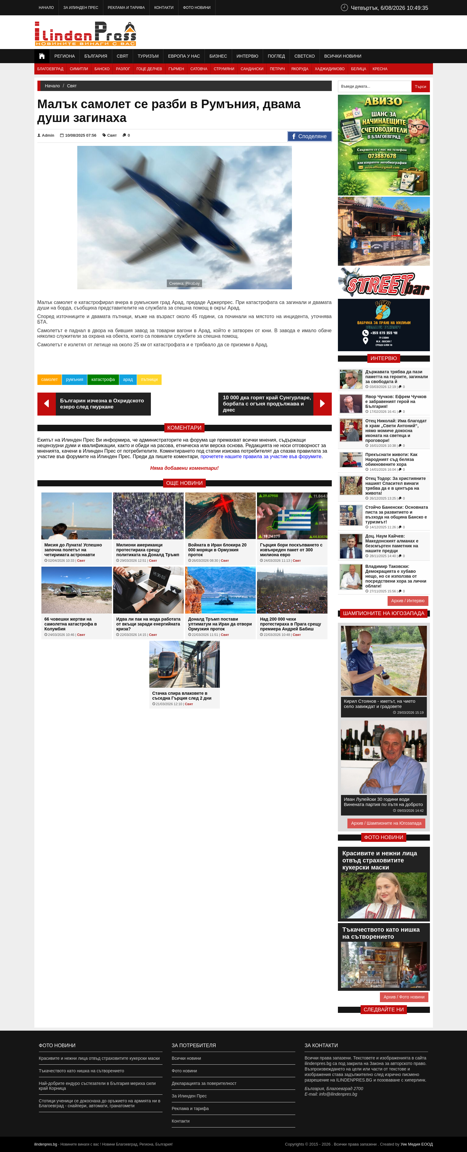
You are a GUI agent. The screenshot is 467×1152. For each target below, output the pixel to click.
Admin (45, 135)
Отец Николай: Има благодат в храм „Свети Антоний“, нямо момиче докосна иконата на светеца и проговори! (396, 430)
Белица (358, 69)
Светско (304, 56)
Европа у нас (184, 56)
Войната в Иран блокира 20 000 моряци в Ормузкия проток (217, 549)
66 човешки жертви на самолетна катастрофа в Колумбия (70, 624)
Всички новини (343, 56)
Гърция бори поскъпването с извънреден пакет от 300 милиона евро (291, 549)
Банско (101, 69)
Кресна (380, 69)
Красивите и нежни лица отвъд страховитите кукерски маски (99, 1058)
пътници (149, 379)
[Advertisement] (321, 32)
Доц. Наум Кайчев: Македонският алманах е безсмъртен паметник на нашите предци (392, 543)
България (95, 56)
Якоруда (299, 69)
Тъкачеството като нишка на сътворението (81, 1070)
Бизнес (218, 56)
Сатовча (198, 69)
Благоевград (50, 69)
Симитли (79, 69)
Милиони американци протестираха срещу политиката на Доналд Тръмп (147, 549)
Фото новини (197, 8)
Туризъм (148, 56)
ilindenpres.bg (45, 1144)
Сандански (252, 69)
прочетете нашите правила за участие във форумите (261, 456)
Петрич (277, 69)
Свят (122, 56)
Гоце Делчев (149, 69)
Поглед (276, 56)
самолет (49, 379)
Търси (420, 86)
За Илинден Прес (80, 8)
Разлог (123, 69)
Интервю (247, 56)
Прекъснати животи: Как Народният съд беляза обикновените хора (392, 459)
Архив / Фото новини (404, 996)
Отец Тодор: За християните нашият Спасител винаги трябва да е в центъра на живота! (396, 486)
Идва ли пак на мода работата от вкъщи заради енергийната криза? (148, 624)
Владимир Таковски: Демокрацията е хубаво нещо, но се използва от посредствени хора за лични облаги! (396, 576)
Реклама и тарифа (126, 8)
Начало (46, 8)
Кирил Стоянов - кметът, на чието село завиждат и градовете (379, 703)
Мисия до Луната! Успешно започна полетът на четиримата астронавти (73, 549)
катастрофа (103, 379)
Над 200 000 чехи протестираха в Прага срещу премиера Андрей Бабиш (290, 624)
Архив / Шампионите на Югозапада (386, 823)
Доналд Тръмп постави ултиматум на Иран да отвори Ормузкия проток (220, 624)
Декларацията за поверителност (204, 1083)
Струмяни (224, 69)
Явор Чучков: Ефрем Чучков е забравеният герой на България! (396, 401)
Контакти (164, 8)
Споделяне (310, 136)
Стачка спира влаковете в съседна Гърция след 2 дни (182, 696)
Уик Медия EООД (416, 1144)
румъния (74, 379)
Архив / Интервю (407, 600)
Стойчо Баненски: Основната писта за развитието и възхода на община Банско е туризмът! (397, 514)
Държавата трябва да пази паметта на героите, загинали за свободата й (397, 376)
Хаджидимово (330, 69)
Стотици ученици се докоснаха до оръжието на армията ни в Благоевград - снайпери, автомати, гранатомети (99, 1103)
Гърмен (176, 69)
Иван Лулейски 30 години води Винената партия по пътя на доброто (383, 802)
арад (128, 379)
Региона (65, 56)
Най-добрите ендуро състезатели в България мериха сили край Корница (97, 1086)
